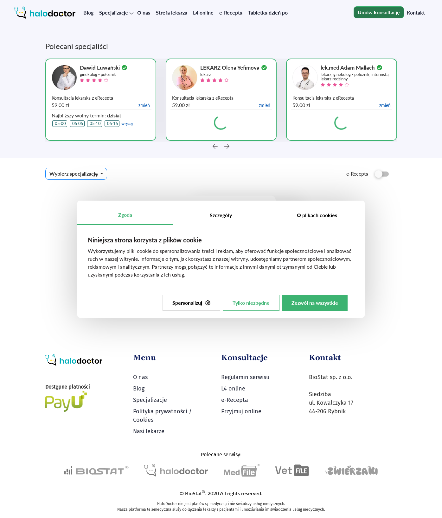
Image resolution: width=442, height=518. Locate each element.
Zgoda (125, 215)
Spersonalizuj (191, 303)
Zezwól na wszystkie (314, 303)
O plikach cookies (317, 215)
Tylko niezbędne (251, 303)
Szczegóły (221, 215)
